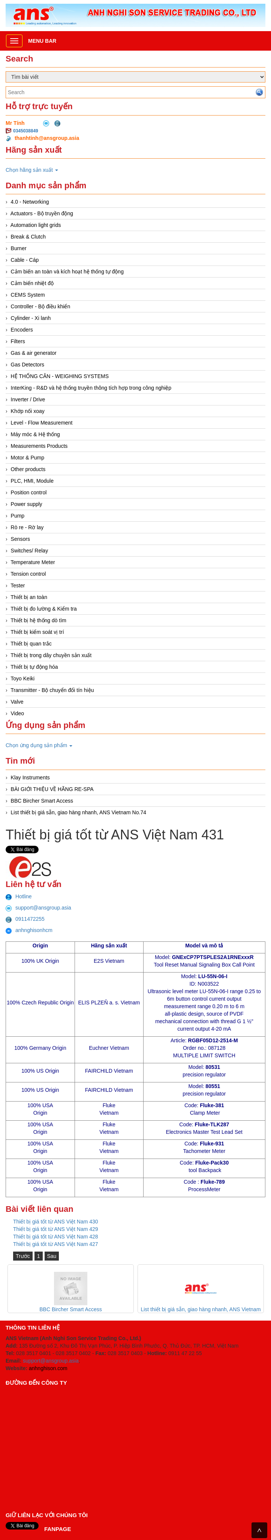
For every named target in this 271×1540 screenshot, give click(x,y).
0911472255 (25, 919)
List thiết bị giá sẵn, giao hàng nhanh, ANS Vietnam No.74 (78, 812)
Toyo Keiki (22, 678)
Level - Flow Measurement (42, 423)
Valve (17, 702)
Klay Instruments (30, 778)
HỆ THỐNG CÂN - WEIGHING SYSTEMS (60, 376)
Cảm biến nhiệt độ (32, 283)
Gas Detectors (27, 365)
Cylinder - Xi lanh (31, 318)
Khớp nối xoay (28, 411)
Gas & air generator (34, 353)
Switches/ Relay (29, 551)
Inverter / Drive (28, 399)
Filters (18, 341)
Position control (29, 492)
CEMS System (28, 295)
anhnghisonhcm (29, 930)
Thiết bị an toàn (28, 597)
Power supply (26, 504)
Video (17, 713)
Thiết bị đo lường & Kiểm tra (43, 609)
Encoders (22, 330)
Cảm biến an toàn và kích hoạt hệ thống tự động (67, 272)
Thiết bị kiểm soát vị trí (37, 632)
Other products (28, 469)
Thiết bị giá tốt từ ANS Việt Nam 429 (55, 1229)
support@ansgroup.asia (38, 908)
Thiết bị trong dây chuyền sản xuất (50, 655)
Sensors (20, 539)
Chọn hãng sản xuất (32, 170)
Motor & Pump (27, 458)
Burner (19, 248)
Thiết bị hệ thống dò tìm (38, 620)
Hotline (19, 896)
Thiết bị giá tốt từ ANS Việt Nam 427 (55, 1244)
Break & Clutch (28, 237)
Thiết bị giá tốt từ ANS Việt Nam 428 (55, 1237)
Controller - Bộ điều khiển (40, 306)
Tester (17, 585)
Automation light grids (35, 225)
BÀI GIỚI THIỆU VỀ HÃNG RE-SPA (52, 789)
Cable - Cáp (25, 260)
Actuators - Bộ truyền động (41, 213)
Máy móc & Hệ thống (35, 434)
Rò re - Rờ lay (27, 527)
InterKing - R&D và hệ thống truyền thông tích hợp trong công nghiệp (91, 388)
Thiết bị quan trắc (31, 644)
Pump (18, 516)
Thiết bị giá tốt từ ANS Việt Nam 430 (55, 1222)
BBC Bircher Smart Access (42, 801)
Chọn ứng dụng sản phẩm (39, 745)
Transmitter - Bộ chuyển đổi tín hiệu (52, 690)
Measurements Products (39, 446)
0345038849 (25, 131)
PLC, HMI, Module (32, 481)
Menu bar (42, 41)
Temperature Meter (32, 562)
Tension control (28, 574)
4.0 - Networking (30, 202)
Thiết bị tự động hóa (34, 667)
